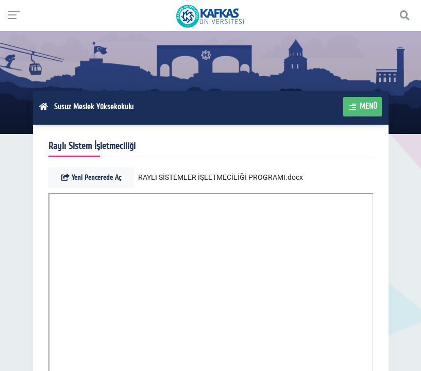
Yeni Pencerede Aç (91, 177)
